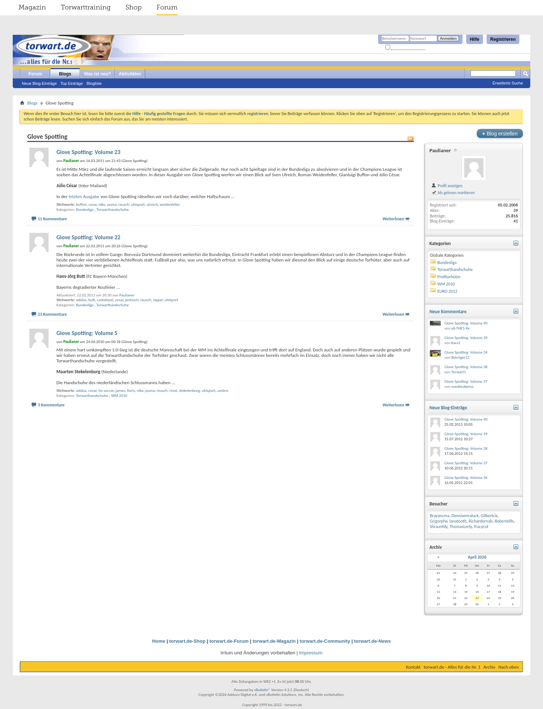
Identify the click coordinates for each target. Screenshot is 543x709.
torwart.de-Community (325, 641)
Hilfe (474, 39)
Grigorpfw (438, 521)
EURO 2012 (447, 291)
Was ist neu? (97, 73)
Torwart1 (458, 372)
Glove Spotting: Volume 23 (88, 152)
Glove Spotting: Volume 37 (465, 381)
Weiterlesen (393, 218)
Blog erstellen (500, 133)
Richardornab (481, 521)
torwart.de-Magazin (274, 641)
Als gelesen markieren (453, 192)
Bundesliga (85, 209)
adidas (81, 300)
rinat (173, 390)
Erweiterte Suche (507, 83)
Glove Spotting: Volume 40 (465, 323)
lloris (131, 390)
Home (158, 641)
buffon (81, 204)
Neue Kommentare (448, 311)
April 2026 (477, 557)
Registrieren (503, 39)
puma (111, 204)
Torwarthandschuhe (112, 209)
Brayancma (439, 515)
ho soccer (106, 390)
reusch (123, 204)
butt (91, 300)
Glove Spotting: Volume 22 (88, 237)
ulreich (152, 204)
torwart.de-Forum (229, 641)
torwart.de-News (372, 641)
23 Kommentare (52, 314)
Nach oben (508, 667)
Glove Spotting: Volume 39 (465, 337)
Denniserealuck (465, 515)
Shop (134, 7)
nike (102, 204)
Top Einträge (71, 83)
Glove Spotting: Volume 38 (465, 367)
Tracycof (481, 526)
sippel (158, 300)
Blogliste (94, 83)
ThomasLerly (460, 526)
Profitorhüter (449, 276)
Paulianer (127, 295)
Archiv (489, 667)
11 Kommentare (52, 218)
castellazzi (105, 300)
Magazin (32, 7)
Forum (167, 7)
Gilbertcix (489, 515)
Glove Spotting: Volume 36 (465, 477)
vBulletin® (262, 690)
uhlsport (138, 204)
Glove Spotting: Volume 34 (465, 352)
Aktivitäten (130, 73)
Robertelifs (504, 521)
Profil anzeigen (447, 185)
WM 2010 (119, 395)
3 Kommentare (51, 404)
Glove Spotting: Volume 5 (87, 333)
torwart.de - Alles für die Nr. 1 (452, 667)
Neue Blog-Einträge (39, 83)
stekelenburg (189, 390)
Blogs (65, 73)
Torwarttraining (86, 7)
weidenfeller (170, 204)
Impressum (310, 652)
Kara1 (455, 342)
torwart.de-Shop (187, 641)
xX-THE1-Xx (460, 328)
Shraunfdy (438, 526)
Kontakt (413, 667)
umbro (222, 390)
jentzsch (131, 300)
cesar (92, 204)
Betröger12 (460, 357)
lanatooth (458, 521)
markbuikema (462, 386)
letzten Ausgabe (84, 196)
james (120, 390)
